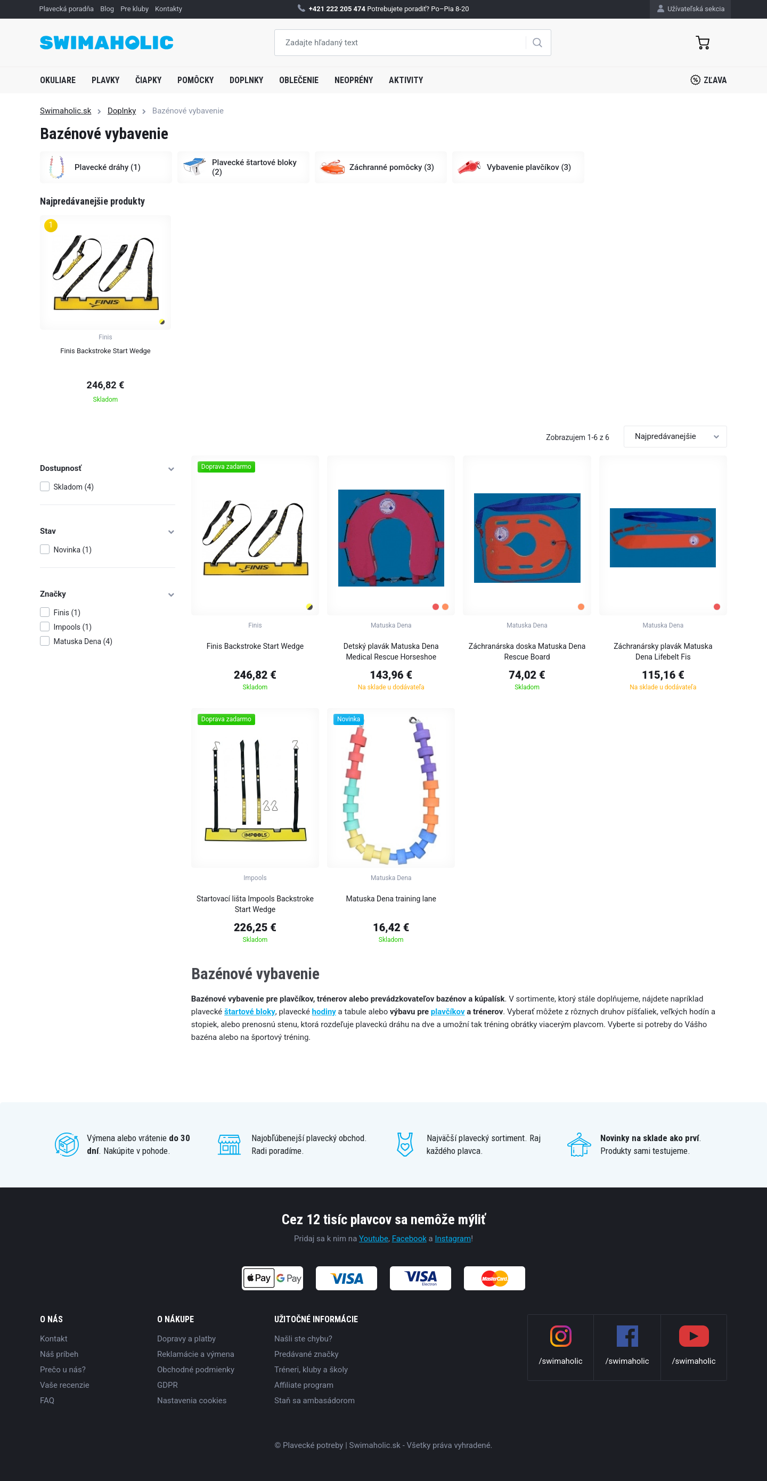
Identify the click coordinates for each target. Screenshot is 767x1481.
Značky (107, 594)
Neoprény (353, 80)
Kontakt (54, 1339)
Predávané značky (306, 1354)
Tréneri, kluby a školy (311, 1369)
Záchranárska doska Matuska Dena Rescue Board (527, 651)
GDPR (167, 1385)
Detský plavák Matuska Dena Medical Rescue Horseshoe (391, 651)
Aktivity (406, 80)
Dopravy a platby (186, 1339)
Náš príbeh (59, 1354)
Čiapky (148, 80)
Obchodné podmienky (195, 1369)
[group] (105, 312)
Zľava (708, 80)
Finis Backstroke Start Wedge (255, 646)
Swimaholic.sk (65, 111)
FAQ (47, 1400)
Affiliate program (303, 1385)
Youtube (373, 1238)
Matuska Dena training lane (391, 898)
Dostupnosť (107, 468)
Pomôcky (195, 80)
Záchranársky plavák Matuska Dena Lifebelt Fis (663, 651)
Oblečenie (299, 80)
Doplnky (246, 80)
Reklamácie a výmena (195, 1354)
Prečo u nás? (63, 1369)
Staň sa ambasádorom (314, 1400)
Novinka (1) (73, 550)
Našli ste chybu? (303, 1339)
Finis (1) (67, 612)
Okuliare (58, 80)
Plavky (105, 80)
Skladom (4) (74, 487)
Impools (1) (73, 627)
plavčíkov (448, 1011)
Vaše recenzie (64, 1385)
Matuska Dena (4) (83, 641)
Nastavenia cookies (191, 1400)
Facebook (409, 1238)
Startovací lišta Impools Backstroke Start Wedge (255, 904)
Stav (107, 531)
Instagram (453, 1238)
